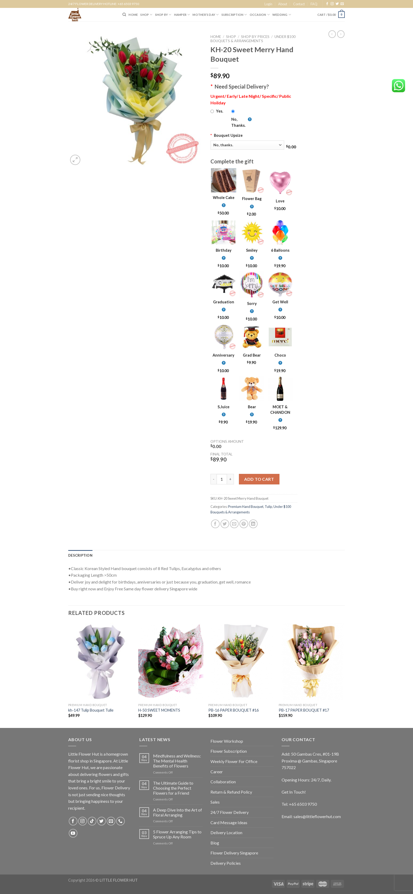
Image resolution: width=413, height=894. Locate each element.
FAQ (314, 4)
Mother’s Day (206, 14)
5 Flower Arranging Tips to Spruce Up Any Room (177, 834)
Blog (214, 842)
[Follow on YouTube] (73, 833)
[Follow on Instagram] (332, 4)
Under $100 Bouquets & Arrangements (253, 39)
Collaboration (223, 781)
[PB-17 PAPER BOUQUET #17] (311, 662)
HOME (133, 14)
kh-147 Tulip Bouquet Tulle (91, 710)
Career (216, 771)
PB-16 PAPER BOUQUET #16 (233, 710)
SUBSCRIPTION (234, 14)
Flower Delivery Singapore (234, 852)
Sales (215, 801)
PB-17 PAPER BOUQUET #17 (304, 710)
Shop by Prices (255, 37)
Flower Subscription (228, 751)
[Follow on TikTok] (92, 821)
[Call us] (120, 821)
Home (215, 37)
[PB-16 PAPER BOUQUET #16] (240, 662)
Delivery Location (226, 832)
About (282, 4)
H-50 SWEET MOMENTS (159, 710)
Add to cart (259, 479)
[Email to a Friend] (234, 523)
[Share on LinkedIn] (253, 523)
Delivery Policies (225, 863)
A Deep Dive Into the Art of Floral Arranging (177, 812)
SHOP (146, 14)
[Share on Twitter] (224, 523)
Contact (299, 4)
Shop (231, 37)
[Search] (124, 14)
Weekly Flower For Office (233, 761)
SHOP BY (163, 14)
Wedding (281, 14)
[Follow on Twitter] (337, 4)
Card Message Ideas (228, 822)
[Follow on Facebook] (327, 4)
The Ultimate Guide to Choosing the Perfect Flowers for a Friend (173, 787)
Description (80, 555)
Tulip (268, 506)
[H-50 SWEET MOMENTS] (170, 662)
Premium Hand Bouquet (245, 506)
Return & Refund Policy (231, 791)
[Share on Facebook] (215, 523)
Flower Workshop (226, 741)
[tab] (80, 555)
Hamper (182, 14)
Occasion (260, 14)
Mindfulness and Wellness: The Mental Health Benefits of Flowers (177, 760)
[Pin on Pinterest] (243, 523)
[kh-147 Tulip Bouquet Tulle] (100, 662)
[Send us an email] (342, 4)
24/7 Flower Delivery (229, 812)
